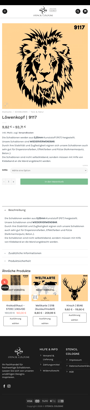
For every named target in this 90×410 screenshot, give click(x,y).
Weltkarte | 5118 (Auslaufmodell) (45, 307)
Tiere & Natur (37, 112)
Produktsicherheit (16, 261)
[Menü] (4, 11)
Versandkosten (26, 132)
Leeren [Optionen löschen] (85, 165)
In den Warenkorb (54, 181)
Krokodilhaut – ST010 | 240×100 (15, 307)
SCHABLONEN (21, 112)
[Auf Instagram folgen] (8, 386)
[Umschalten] (5, 210)
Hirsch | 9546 (74, 305)
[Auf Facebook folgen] (4, 386)
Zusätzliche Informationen (21, 253)
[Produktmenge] (9, 182)
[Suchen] (77, 11)
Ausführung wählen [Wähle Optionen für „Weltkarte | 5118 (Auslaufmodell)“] (45, 321)
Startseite (7, 112)
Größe (4, 170)
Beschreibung (14, 210)
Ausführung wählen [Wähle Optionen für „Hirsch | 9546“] (74, 317)
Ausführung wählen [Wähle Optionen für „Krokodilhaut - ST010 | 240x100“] (15, 321)
